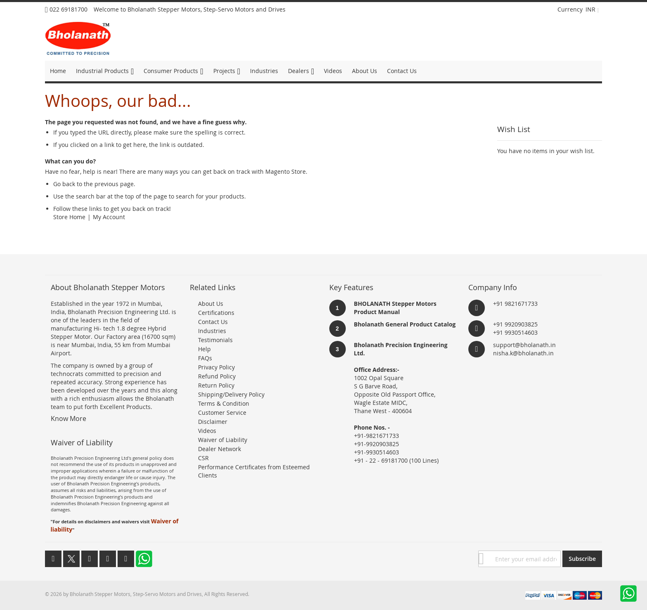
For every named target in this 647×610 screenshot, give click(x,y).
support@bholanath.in (524, 345)
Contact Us (213, 322)
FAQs (205, 358)
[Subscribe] (582, 559)
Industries (212, 331)
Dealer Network (219, 449)
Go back (64, 184)
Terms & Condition (223, 403)
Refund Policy (217, 376)
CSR (203, 458)
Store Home (69, 217)
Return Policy (216, 385)
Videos (207, 431)
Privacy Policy (216, 367)
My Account (109, 217)
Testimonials (215, 340)
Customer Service (222, 412)
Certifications (216, 313)
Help (204, 349)
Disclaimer (212, 422)
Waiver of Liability (222, 440)
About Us (210, 303)
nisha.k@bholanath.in (523, 353)
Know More (68, 418)
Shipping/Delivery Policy (231, 394)
